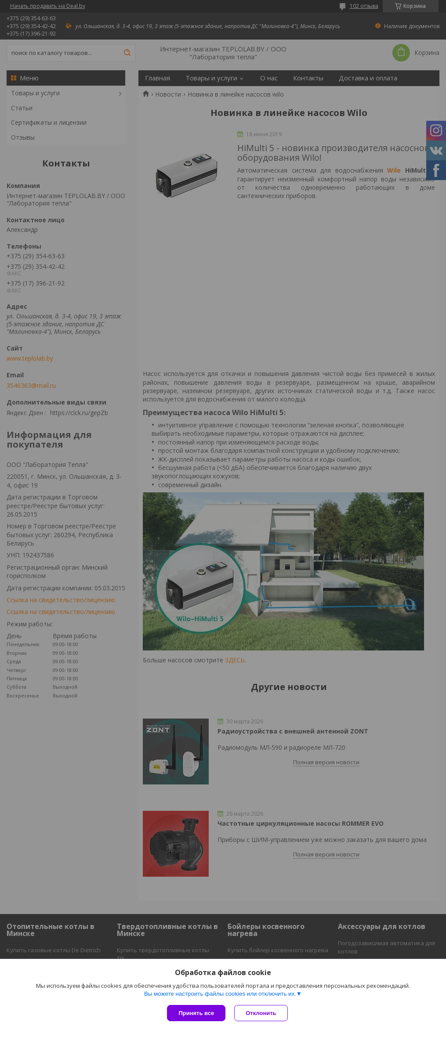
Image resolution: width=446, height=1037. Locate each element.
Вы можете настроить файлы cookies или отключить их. (220, 993)
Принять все (196, 1013)
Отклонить (261, 1013)
